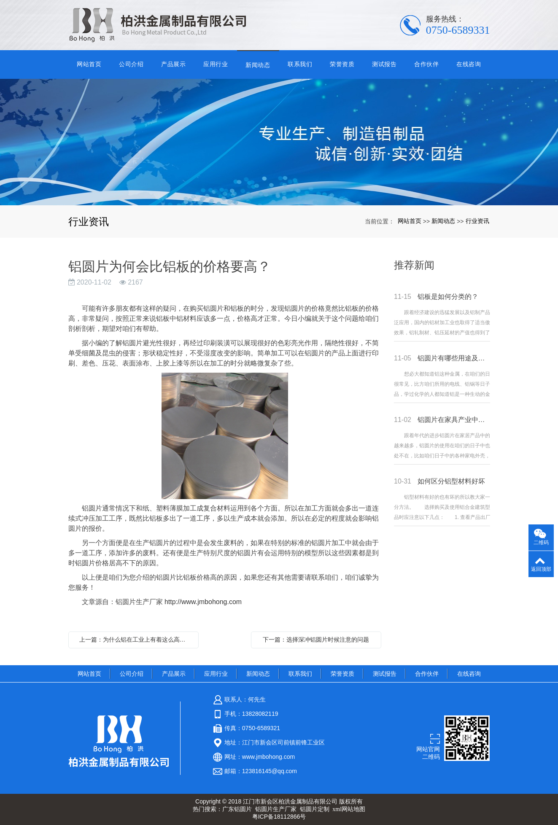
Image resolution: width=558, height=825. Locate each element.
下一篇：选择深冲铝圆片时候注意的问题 (316, 639)
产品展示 (173, 64)
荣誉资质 (342, 64)
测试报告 (384, 64)
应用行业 (215, 64)
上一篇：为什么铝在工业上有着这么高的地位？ (135, 639)
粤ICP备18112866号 (279, 816)
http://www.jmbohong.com (203, 601)
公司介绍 (131, 64)
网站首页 (89, 64)
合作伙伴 (426, 64)
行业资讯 (477, 221)
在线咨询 (468, 64)
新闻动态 (257, 65)
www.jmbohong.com (268, 756)
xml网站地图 (348, 809)
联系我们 (300, 64)
